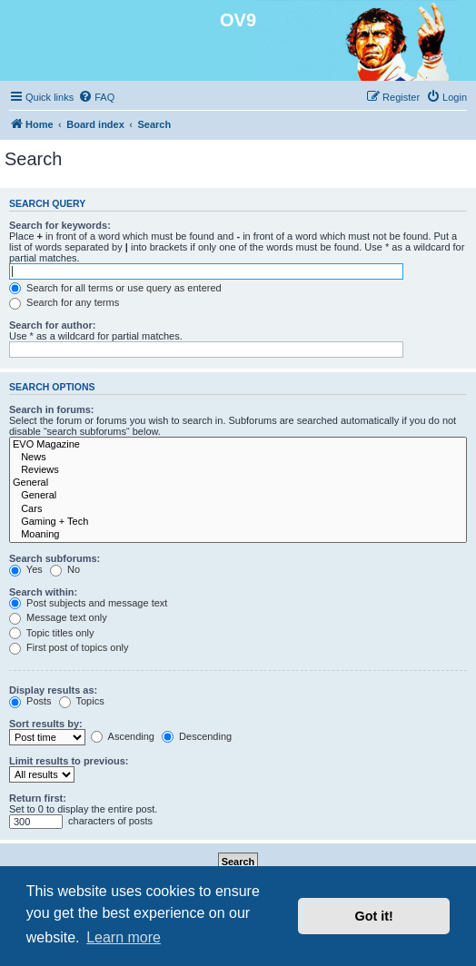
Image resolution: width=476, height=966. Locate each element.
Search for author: (52, 325)
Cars (238, 509)
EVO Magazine (238, 445)
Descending (197, 736)
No (65, 569)
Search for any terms (64, 302)
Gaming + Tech (238, 522)
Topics (81, 700)
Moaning (238, 534)
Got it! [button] (374, 916)
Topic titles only (51, 632)
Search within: (43, 591)
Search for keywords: (60, 225)
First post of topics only (69, 647)
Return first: (37, 798)
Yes (26, 569)
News (238, 457)
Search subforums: (54, 558)
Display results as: (53, 690)
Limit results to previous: (68, 760)
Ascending (122, 736)
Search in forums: (51, 409)
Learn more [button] (123, 937)
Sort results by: (46, 723)
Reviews (238, 470)
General (238, 483)
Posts (30, 700)
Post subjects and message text (88, 602)
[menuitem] (96, 97)
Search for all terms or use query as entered (115, 287)
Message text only (58, 617)
